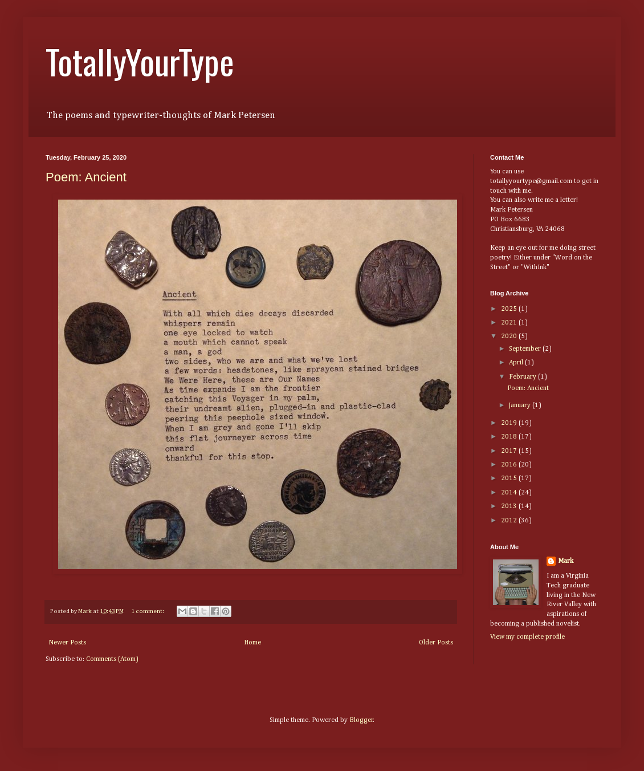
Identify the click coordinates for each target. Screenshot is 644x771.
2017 (510, 451)
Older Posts (436, 642)
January (520, 405)
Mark (565, 561)
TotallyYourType (140, 60)
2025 (510, 309)
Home (252, 642)
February (523, 377)
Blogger (361, 720)
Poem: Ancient (86, 177)
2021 (510, 322)
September (526, 349)
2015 (510, 478)
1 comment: (148, 611)
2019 (510, 423)
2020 (510, 336)
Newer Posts (67, 642)
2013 (510, 506)
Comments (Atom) (112, 659)
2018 (510, 436)
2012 (510, 520)
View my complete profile (527, 637)
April (517, 362)
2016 (510, 464)
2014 (510, 492)
